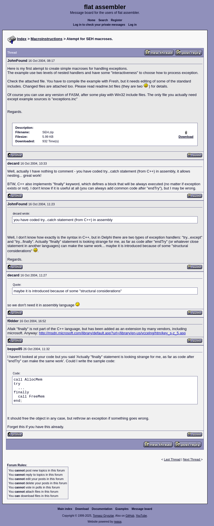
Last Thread (172, 459)
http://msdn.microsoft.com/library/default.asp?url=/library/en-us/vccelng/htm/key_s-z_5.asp (112, 333)
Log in (132, 24)
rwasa (117, 521)
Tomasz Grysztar (103, 515)
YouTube (141, 515)
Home (91, 20)
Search (103, 20)
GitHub (129, 515)
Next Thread (192, 459)
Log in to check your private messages (99, 24)
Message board (142, 508)
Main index (65, 508)
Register (116, 20)
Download (82, 508)
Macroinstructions (47, 39)
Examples (122, 508)
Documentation (102, 508)
